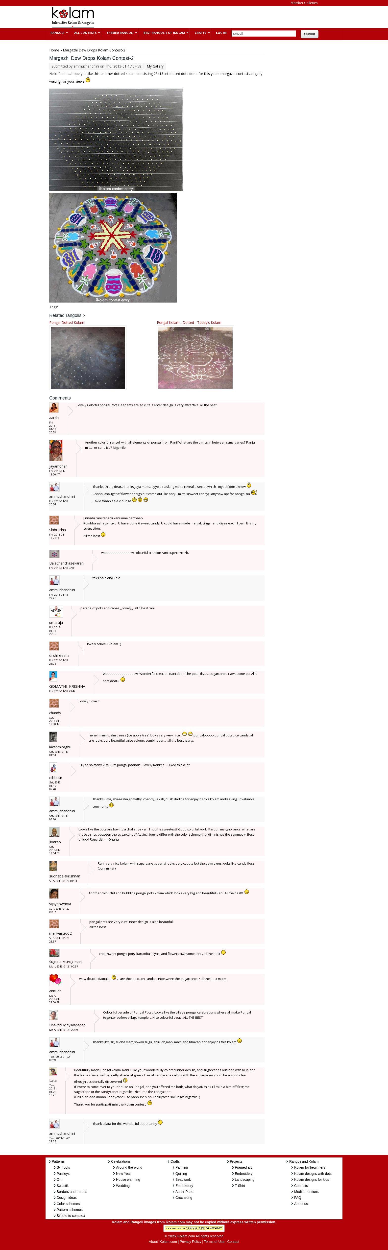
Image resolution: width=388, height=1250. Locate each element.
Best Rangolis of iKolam (164, 33)
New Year (123, 1174)
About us (301, 1204)
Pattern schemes (70, 1210)
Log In (221, 33)
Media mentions (306, 1192)
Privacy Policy (190, 1242)
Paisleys (63, 1174)
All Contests (84, 33)
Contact (233, 1242)
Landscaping (244, 1179)
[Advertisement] (190, 17)
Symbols (63, 1167)
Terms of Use (214, 1242)
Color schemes (68, 1204)
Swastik (63, 1186)
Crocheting (183, 1198)
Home (54, 50)
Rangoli (57, 33)
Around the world (129, 1167)
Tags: (53, 307)
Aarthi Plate (184, 1192)
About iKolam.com (163, 1242)
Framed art (243, 1167)
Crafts (200, 33)
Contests (301, 1186)
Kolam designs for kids (311, 1179)
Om (59, 1179)
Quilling (181, 1174)
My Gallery (155, 66)
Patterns (58, 1161)
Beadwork (183, 1179)
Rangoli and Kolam (303, 1161)
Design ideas (67, 1198)
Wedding (123, 1186)
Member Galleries (304, 2)
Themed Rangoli (119, 33)
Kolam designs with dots (313, 1174)
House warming (128, 1179)
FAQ (297, 1198)
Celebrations (121, 1161)
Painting (181, 1167)
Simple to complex (71, 1216)
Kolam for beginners (309, 1167)
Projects (236, 1161)
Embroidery (184, 1186)
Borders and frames (72, 1192)
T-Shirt (240, 1186)
